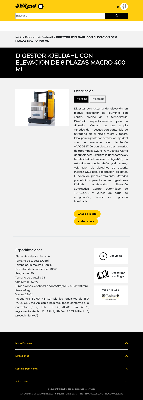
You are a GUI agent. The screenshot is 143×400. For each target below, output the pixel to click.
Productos (32, 37)
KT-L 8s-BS (81, 99)
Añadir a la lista (87, 213)
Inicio (18, 37)
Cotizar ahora (86, 221)
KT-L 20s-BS (98, 99)
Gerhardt (47, 37)
